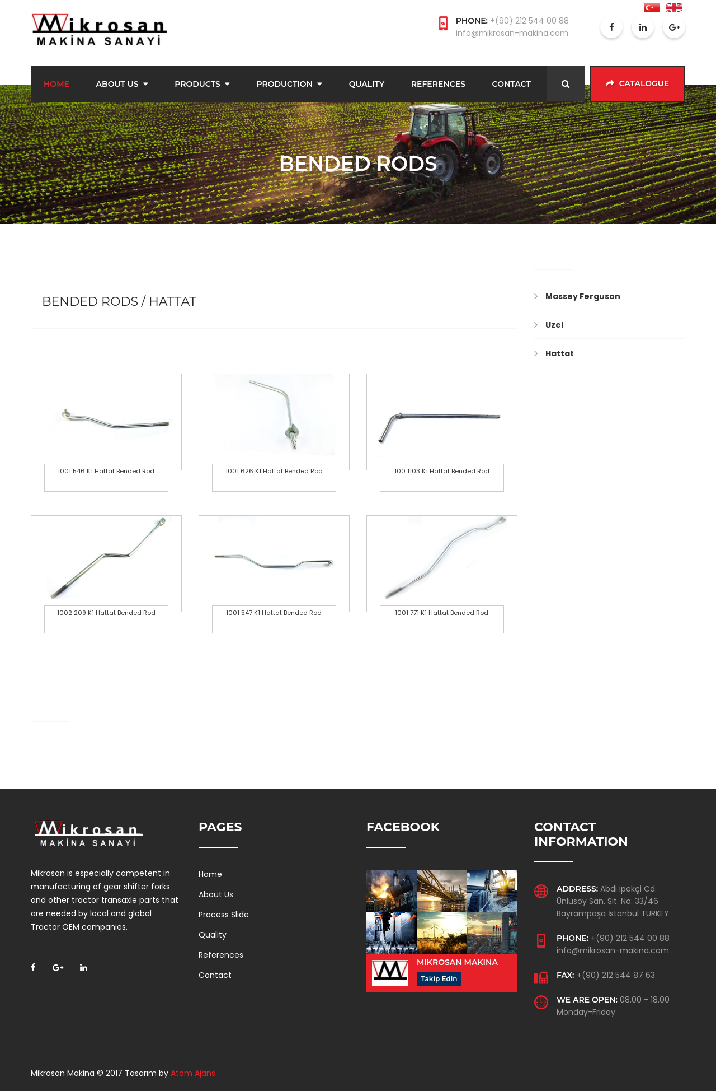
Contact (511, 83)
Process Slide (224, 913)
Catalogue (637, 83)
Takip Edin (439, 977)
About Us (117, 83)
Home (56, 83)
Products (197, 83)
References (438, 83)
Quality (367, 83)
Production (284, 83)
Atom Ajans (193, 1071)
